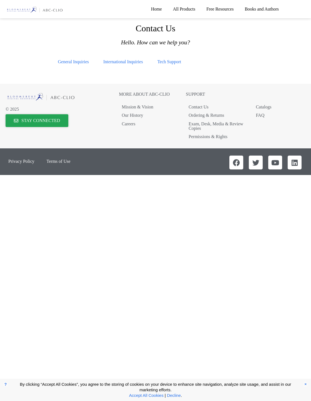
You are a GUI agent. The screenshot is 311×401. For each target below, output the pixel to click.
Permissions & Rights (208, 136)
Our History (132, 115)
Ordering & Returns (206, 115)
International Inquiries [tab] (123, 61)
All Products (184, 9)
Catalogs (263, 107)
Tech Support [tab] (169, 61)
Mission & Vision (137, 107)
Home (156, 9)
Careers (129, 123)
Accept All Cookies (146, 395)
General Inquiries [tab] (73, 61)
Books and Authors (262, 9)
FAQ (260, 115)
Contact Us (199, 107)
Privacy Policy (21, 161)
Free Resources (220, 9)
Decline (174, 395)
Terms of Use (59, 161)
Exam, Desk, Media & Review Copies (216, 126)
